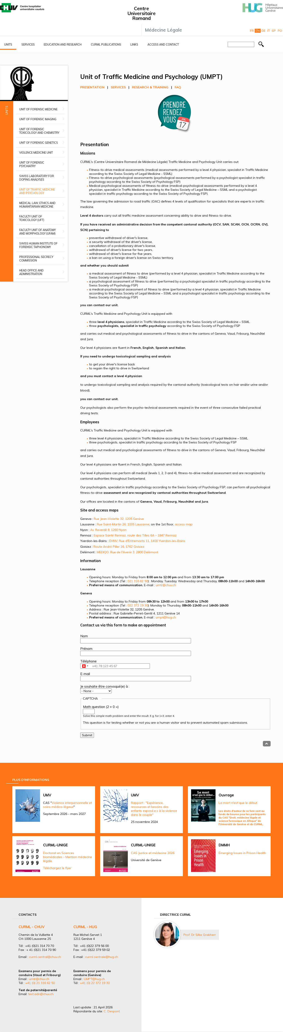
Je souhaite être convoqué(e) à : (104, 686)
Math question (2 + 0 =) (101, 707)
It (268, 31)
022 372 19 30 (138, 605)
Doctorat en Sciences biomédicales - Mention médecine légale (67, 857)
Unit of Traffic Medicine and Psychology (37, 191)
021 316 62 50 (138, 581)
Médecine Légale (163, 30)
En (258, 31)
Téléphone (88, 661)
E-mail (85, 674)
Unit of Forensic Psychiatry (31, 164)
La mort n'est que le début (238, 803)
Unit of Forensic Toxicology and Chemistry (39, 130)
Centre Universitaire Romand (141, 13)
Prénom (86, 649)
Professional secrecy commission (36, 258)
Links (134, 44)
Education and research (63, 44)
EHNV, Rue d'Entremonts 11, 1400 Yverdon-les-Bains (147, 541)
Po (280, 31)
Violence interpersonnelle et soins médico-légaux (67, 805)
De (264, 31)
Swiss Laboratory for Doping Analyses (36, 177)
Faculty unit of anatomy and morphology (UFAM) (37, 231)
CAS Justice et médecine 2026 (152, 853)
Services (28, 44)
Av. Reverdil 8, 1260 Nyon (108, 530)
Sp (274, 31)
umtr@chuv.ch (166, 585)
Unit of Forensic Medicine (38, 109)
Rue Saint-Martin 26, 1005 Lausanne (123, 524)
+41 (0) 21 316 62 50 (40, 983)
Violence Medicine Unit (36, 152)
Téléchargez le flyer (57, 868)
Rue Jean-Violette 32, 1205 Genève (119, 519)
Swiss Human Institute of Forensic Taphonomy (38, 245)
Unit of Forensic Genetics (38, 142)
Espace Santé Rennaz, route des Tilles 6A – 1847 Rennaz (135, 535)
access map (184, 524)
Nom (84, 636)
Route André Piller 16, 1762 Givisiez (119, 547)
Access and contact (163, 44)
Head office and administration (31, 272)
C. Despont (112, 1011)
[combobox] (85, 666)
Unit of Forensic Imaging (37, 119)
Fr (252, 31)
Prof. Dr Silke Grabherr (200, 935)
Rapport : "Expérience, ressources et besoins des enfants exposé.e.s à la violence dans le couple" (154, 809)
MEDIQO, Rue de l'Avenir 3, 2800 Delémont (127, 552)
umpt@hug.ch (166, 617)
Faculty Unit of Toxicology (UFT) (31, 218)
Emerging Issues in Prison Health (242, 853)
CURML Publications (106, 44)
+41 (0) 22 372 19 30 (95, 983)
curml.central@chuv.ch (45, 957)
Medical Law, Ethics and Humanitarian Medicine (37, 204)
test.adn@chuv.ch (41, 994)
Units (8, 44)
